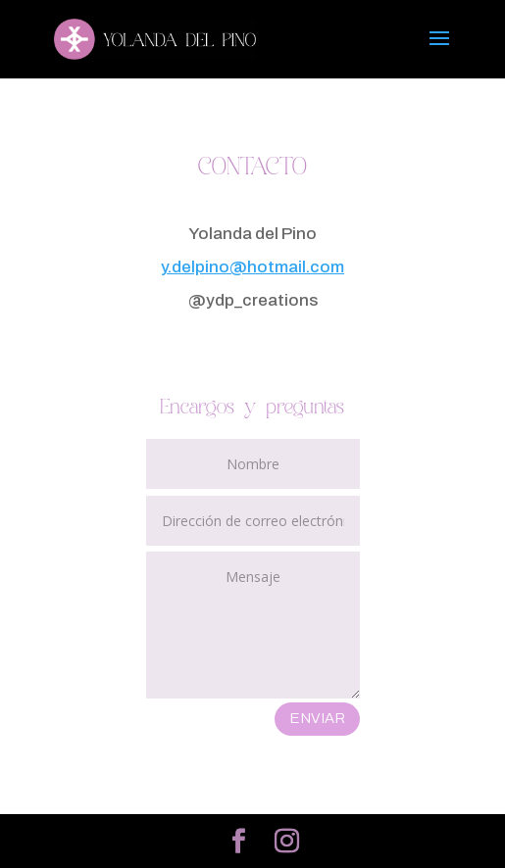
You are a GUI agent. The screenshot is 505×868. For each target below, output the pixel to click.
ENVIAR (317, 718)
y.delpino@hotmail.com (252, 267)
